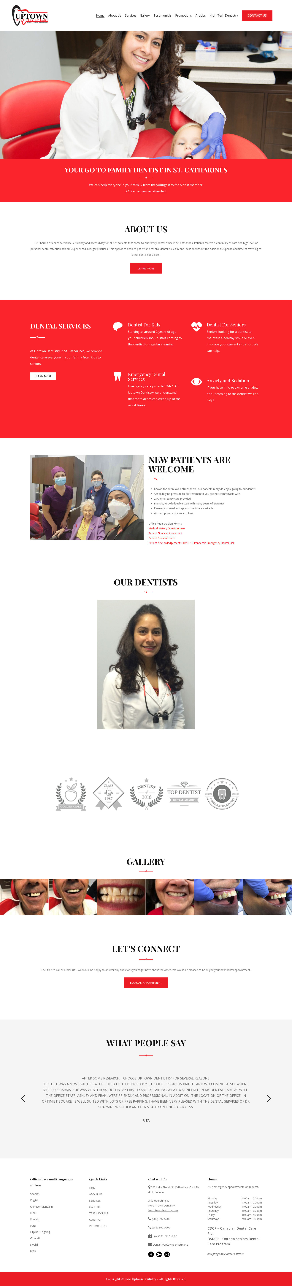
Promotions (183, 15)
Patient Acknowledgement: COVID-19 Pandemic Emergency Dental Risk (191, 543)
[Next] (269, 1098)
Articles (201, 15)
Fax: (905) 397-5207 (162, 1236)
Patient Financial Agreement (165, 533)
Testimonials (162, 15)
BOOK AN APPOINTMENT (146, 982)
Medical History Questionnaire (166, 528)
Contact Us (257, 15)
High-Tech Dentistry (224, 15)
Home (100, 15)
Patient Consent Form (161, 538)
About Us (114, 15)
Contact (95, 1219)
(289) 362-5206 (159, 1227)
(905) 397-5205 (159, 1219)
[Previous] (23, 1098)
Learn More (146, 268)
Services (130, 15)
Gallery (145, 15)
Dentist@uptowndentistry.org (168, 1244)
